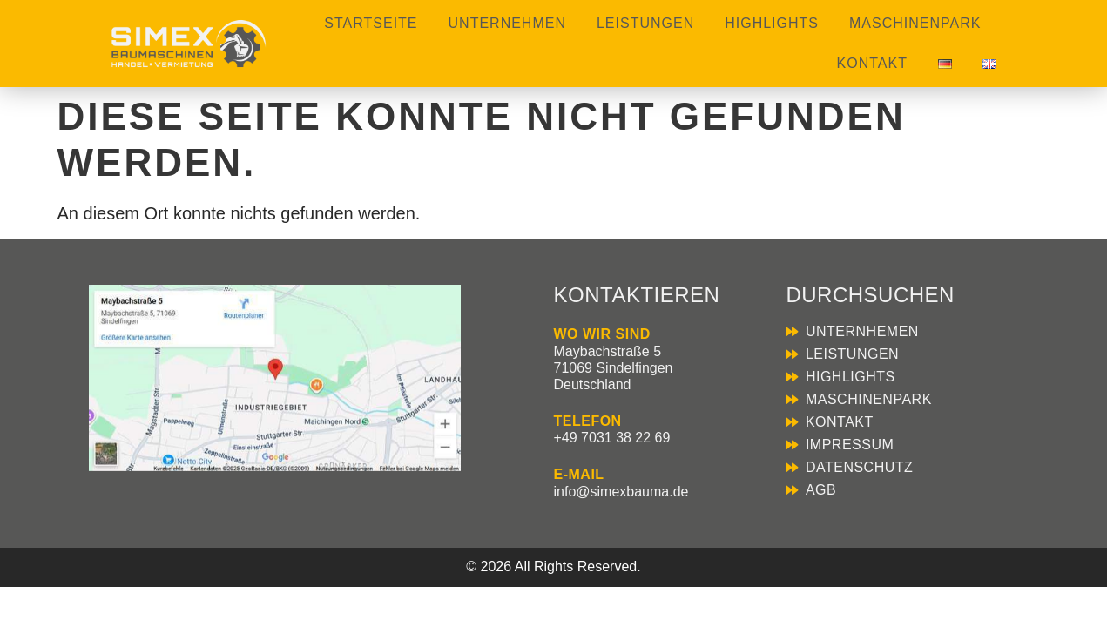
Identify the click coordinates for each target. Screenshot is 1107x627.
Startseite (370, 23)
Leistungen (645, 23)
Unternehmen (507, 23)
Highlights (772, 23)
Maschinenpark (915, 23)
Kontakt (872, 63)
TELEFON (588, 421)
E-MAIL (579, 474)
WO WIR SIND (602, 334)
